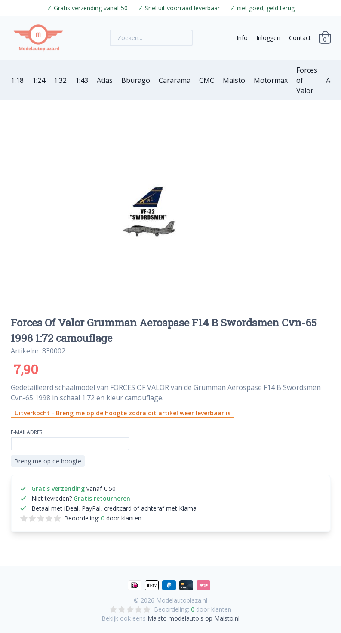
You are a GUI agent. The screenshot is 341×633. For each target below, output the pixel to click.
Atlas (105, 80)
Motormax (271, 80)
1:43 (81, 80)
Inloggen (268, 37)
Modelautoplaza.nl (181, 600)
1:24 (38, 80)
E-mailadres (26, 432)
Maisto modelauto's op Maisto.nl (193, 618)
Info (242, 37)
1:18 (17, 80)
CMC (206, 80)
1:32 (60, 80)
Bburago (135, 80)
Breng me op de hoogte (47, 461)
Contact (300, 37)
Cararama (174, 80)
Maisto (234, 80)
